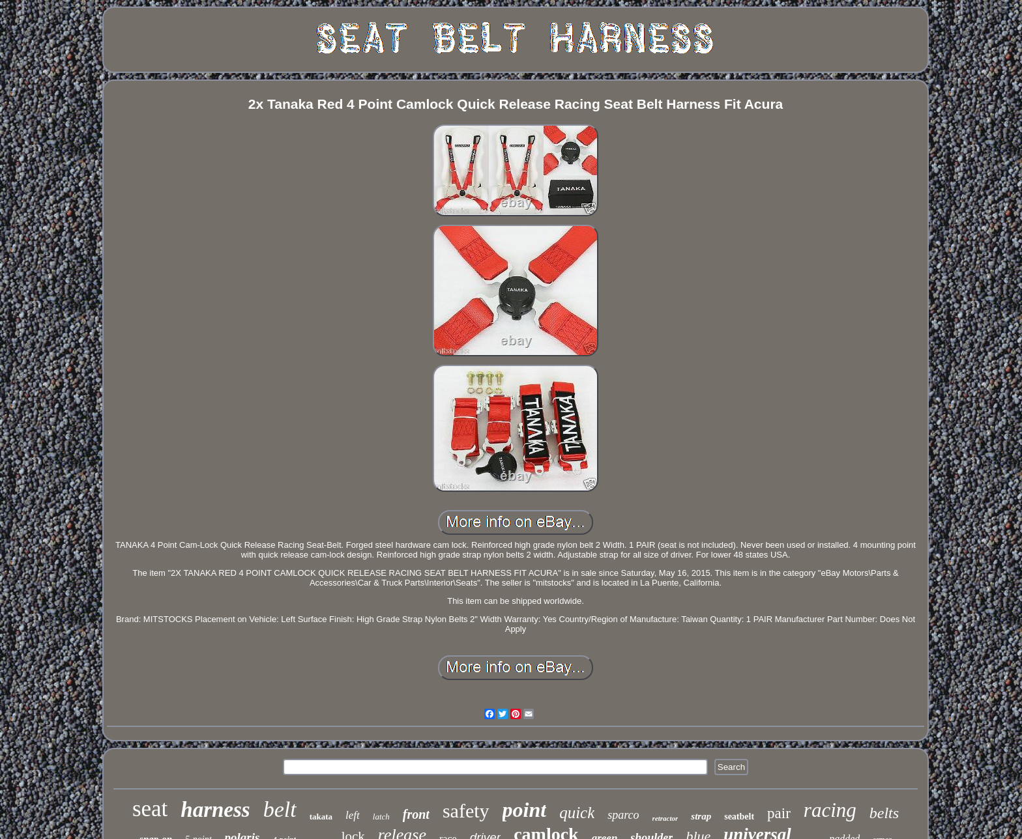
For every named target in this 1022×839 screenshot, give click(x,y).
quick (576, 812)
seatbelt (739, 816)
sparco (623, 814)
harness (215, 809)
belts (884, 812)
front (416, 814)
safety (466, 810)
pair (779, 813)
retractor (665, 818)
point (525, 809)
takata (321, 816)
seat (150, 808)
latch (381, 816)
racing (830, 810)
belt (280, 809)
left (352, 815)
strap (701, 816)
